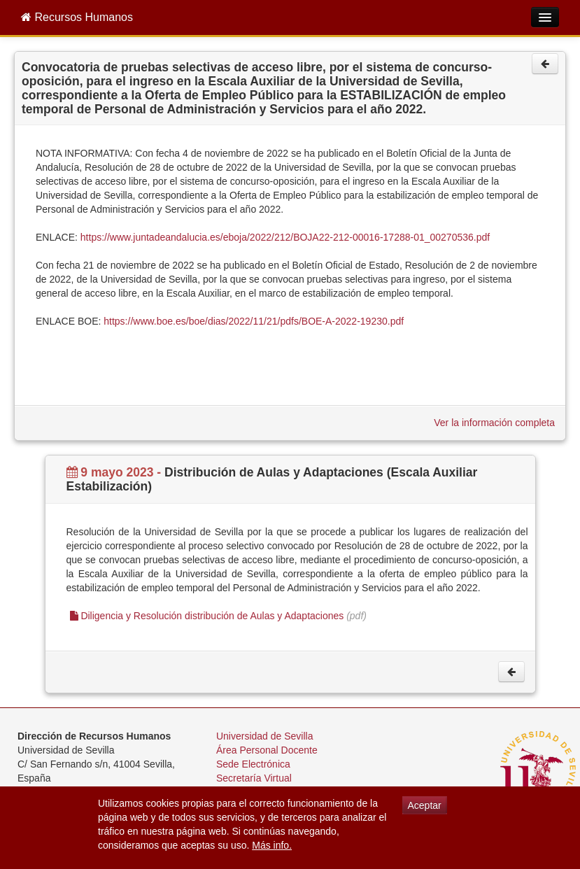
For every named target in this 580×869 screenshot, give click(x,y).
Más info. (272, 845)
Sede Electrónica (253, 764)
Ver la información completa (494, 422)
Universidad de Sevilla (264, 736)
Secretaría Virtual (254, 778)
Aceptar (424, 805)
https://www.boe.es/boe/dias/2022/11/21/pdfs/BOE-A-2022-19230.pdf (254, 321)
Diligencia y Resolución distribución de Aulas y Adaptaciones (207, 615)
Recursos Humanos (77, 17)
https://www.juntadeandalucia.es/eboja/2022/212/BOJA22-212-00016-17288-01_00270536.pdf (285, 237)
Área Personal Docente (267, 750)
